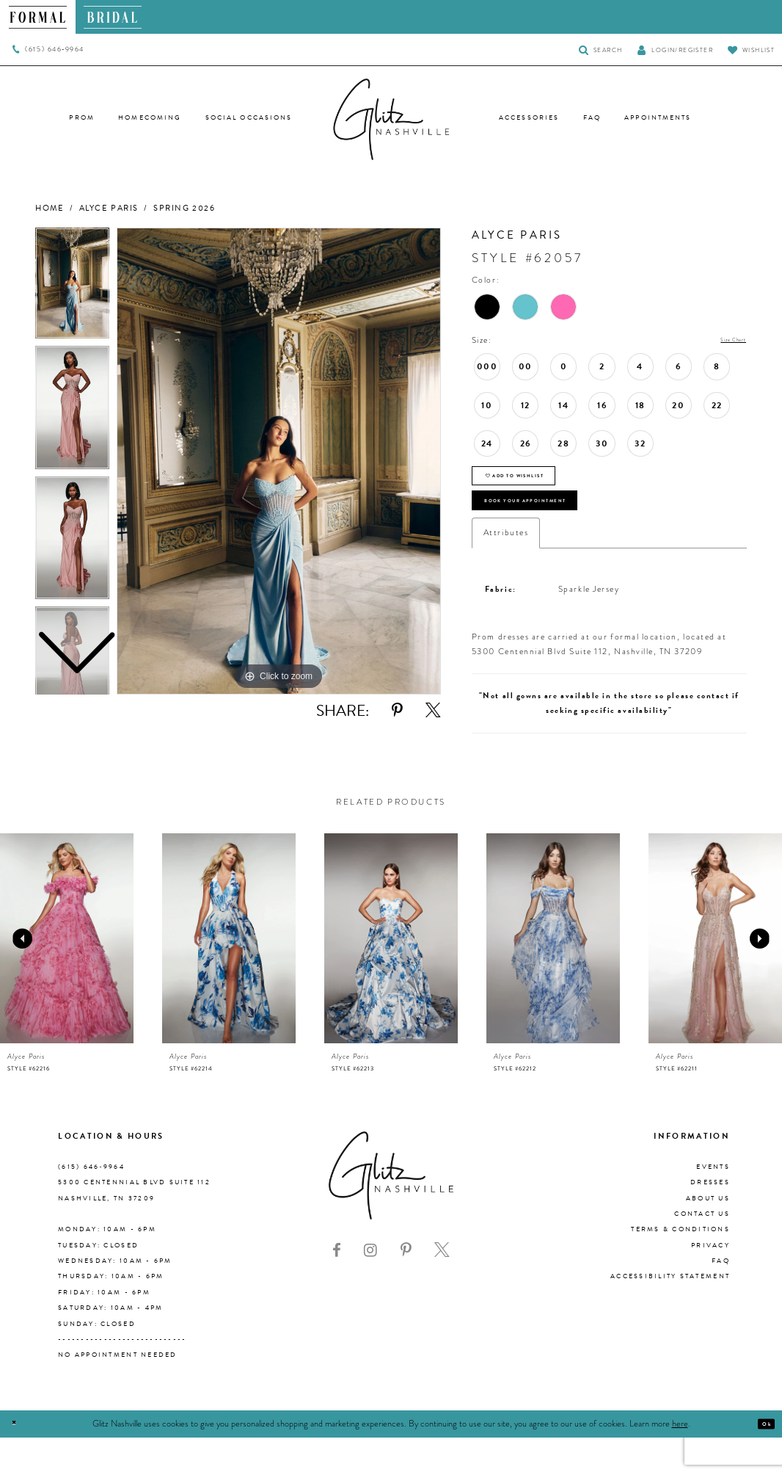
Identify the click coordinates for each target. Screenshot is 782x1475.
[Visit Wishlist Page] (751, 49)
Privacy (710, 1283)
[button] (674, 49)
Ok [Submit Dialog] (761, 1461)
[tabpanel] (278, 461)
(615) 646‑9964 (91, 1205)
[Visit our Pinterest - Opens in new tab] (406, 1287)
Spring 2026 (184, 208)
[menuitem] (38, 17)
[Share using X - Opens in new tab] (433, 710)
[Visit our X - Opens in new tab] (442, 1287)
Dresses (710, 1220)
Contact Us (702, 1252)
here (680, 1461)
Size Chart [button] (723, 341)
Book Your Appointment (562, 530)
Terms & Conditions (680, 1267)
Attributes (505, 570)
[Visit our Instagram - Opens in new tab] (370, 1287)
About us (708, 1236)
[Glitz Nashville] (391, 120)
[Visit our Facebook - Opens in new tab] (336, 1287)
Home (49, 208)
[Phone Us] (48, 50)
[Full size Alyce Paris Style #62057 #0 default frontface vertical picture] (278, 461)
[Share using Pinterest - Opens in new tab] (397, 710)
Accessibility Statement (670, 1314)
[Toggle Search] (600, 49)
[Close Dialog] (19, 1461)
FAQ (721, 1299)
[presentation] (67, 976)
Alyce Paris (109, 208)
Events (713, 1205)
